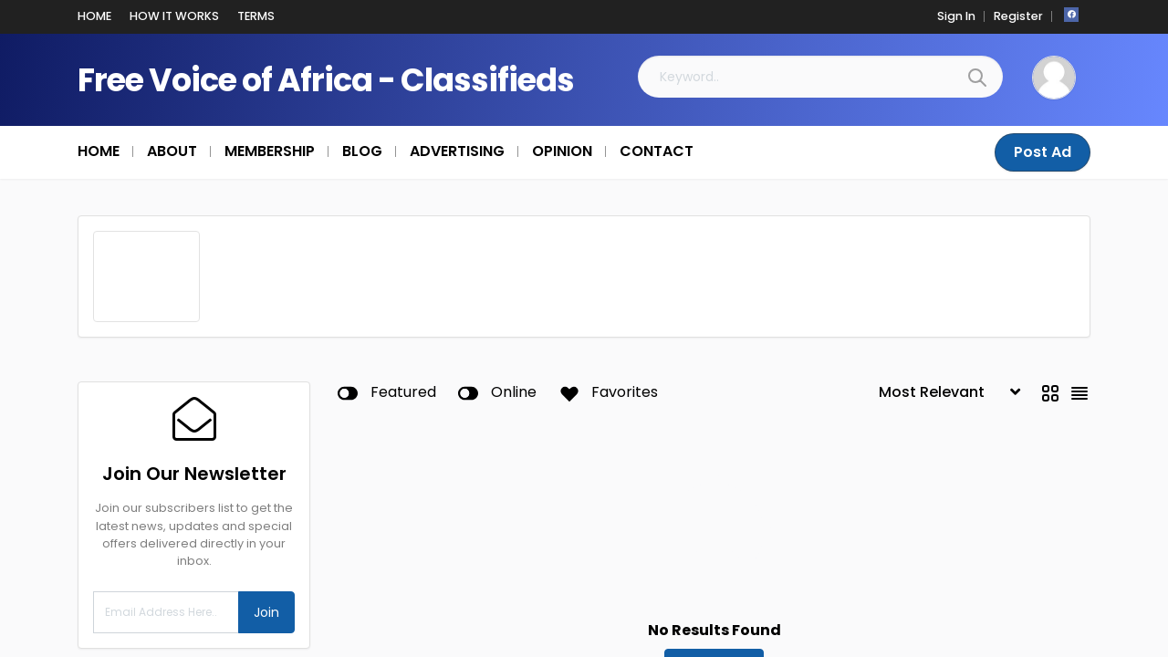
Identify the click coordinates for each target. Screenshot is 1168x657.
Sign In (956, 16)
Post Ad (1042, 151)
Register (1018, 16)
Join (266, 612)
